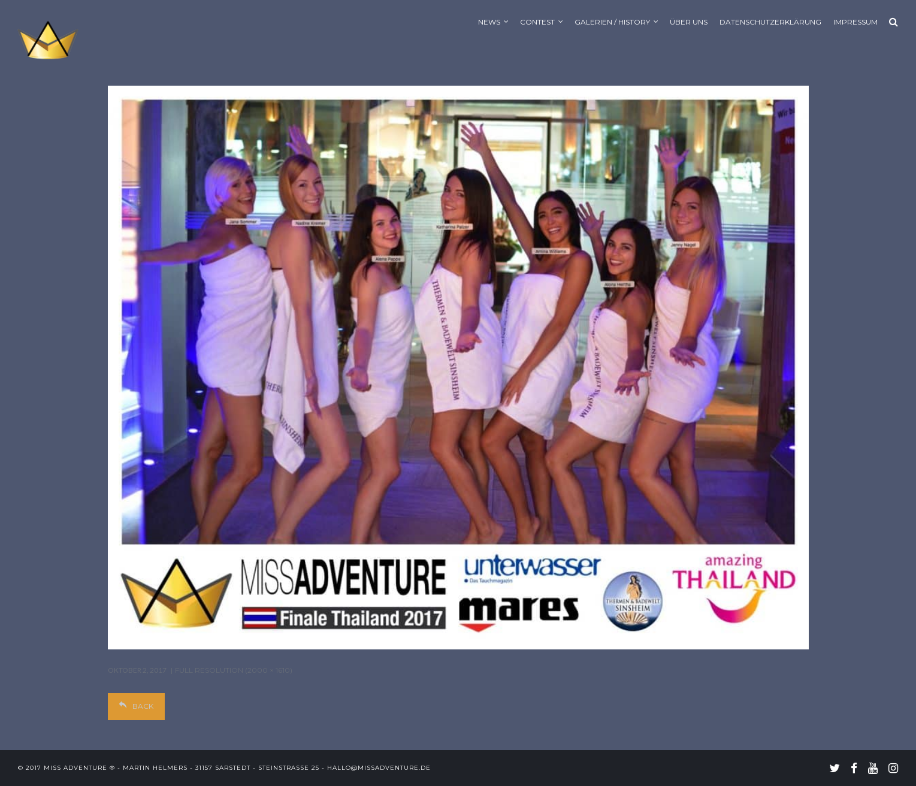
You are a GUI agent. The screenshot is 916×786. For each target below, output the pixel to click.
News (489, 21)
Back (136, 706)
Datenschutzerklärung (770, 21)
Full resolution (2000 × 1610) (233, 670)
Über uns (689, 21)
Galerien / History (612, 21)
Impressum (855, 21)
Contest (537, 21)
